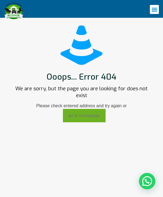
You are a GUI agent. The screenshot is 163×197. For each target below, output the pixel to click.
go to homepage (84, 115)
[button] (154, 9)
